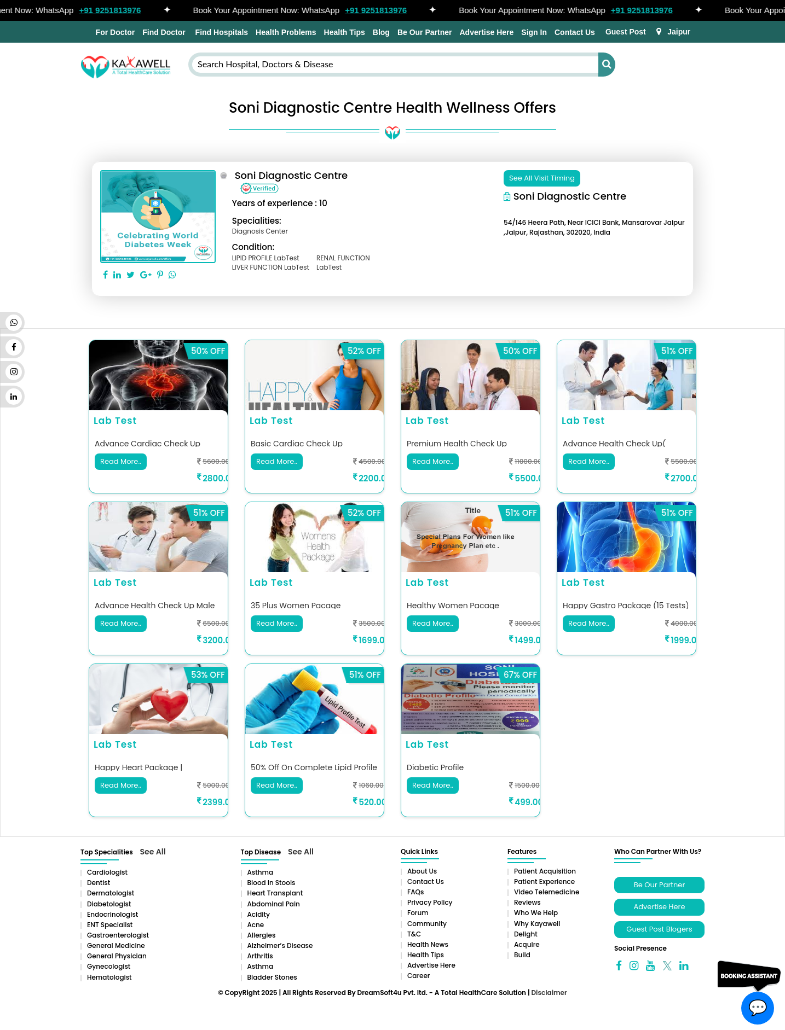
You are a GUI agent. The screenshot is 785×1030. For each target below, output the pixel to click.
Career (418, 975)
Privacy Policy (430, 902)
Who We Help (536, 912)
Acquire (527, 944)
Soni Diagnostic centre (291, 175)
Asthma (260, 872)
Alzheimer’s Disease (280, 945)
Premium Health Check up (457, 443)
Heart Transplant (275, 893)
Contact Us (575, 32)
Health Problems (286, 32)
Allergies (261, 935)
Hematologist (109, 977)
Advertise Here (486, 32)
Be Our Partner (424, 32)
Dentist (98, 882)
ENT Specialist (109, 924)
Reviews (527, 902)
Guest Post (625, 31)
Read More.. (120, 461)
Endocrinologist (112, 914)
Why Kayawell (537, 923)
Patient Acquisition (545, 871)
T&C (414, 934)
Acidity (258, 914)
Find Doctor (164, 32)
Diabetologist (109, 904)
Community (427, 923)
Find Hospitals (220, 32)
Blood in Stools (271, 882)
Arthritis (260, 956)
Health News (427, 944)
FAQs (415, 892)
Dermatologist (110, 893)
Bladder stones (272, 977)
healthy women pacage (453, 605)
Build (522, 954)
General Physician (117, 956)
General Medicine (116, 945)
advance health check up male (155, 605)
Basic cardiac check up (297, 443)
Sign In (534, 32)
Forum (418, 912)
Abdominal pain (273, 904)
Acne (255, 924)
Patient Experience (544, 881)
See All (153, 851)
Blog (381, 32)
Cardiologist (107, 872)
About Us (422, 871)
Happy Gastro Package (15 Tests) (626, 605)
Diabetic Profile (435, 767)
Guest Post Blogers (659, 929)
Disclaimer (549, 992)
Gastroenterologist (118, 935)
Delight (526, 934)
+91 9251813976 (115, 10)
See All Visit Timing (542, 178)
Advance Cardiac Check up (147, 443)
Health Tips (344, 32)
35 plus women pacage (295, 605)
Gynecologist (108, 966)
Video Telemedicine (546, 892)
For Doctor (114, 32)
